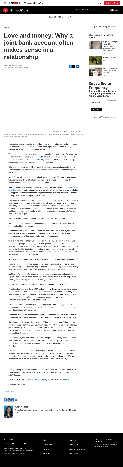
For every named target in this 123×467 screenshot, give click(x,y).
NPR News (8, 28)
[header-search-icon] (100, 3)
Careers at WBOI (74, 444)
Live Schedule (47, 453)
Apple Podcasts (30, 380)
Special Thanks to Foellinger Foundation (103, 440)
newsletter (67, 380)
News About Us (47, 444)
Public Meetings (73, 453)
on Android (21, 454)
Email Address (96, 102)
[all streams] (113, 10)
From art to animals (110, 57)
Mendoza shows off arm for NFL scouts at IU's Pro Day (110, 70)
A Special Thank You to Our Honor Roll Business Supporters (107, 445)
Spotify (43, 380)
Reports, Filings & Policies (77, 449)
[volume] (11, 10)
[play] (5, 10)
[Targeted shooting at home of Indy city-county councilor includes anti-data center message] (95, 45)
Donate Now (112, 3)
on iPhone (14, 454)
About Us (45, 440)
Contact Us (46, 449)
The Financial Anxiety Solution (39, 160)
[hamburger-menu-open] (5, 3)
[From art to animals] (95, 60)
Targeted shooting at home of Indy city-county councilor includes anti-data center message (110, 46)
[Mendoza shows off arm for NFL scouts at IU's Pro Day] (95, 71)
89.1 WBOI (31, 450)
